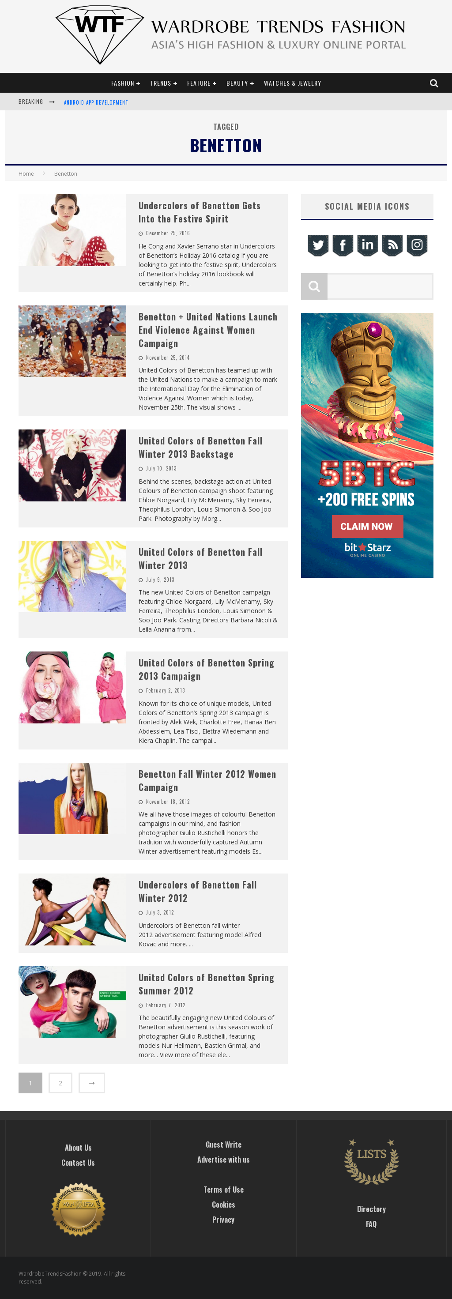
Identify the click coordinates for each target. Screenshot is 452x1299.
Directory (371, 1209)
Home (26, 173)
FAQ (371, 1224)
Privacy (223, 1219)
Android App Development (96, 102)
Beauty (237, 82)
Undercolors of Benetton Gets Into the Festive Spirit (200, 212)
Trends (160, 82)
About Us (78, 1147)
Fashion (122, 82)
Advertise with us (223, 1159)
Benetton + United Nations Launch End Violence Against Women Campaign (208, 330)
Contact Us (78, 1162)
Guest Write (223, 1144)
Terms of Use (223, 1189)
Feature (199, 82)
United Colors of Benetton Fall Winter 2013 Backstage (201, 447)
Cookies (223, 1204)
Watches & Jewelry (292, 82)
